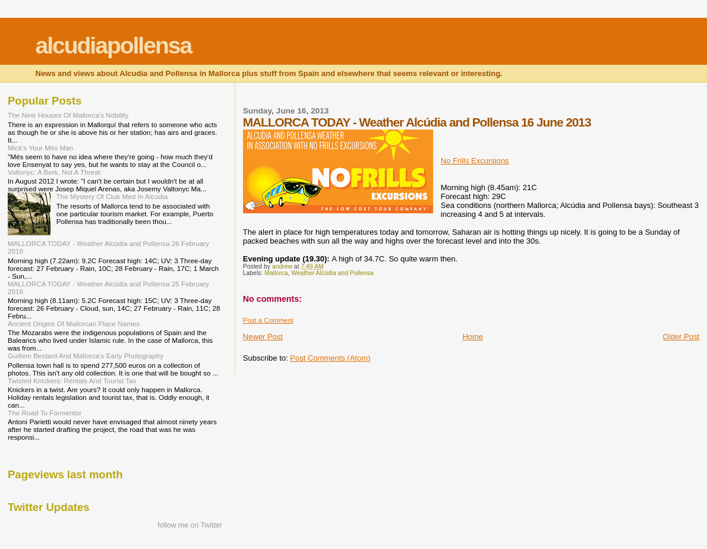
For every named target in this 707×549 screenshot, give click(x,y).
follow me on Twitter (189, 525)
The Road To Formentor (44, 413)
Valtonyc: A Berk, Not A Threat (54, 172)
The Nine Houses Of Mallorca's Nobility (68, 115)
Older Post (681, 336)
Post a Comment (268, 320)
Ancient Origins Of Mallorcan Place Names (74, 323)
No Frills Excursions (475, 160)
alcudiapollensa (114, 45)
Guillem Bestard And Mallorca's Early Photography (85, 355)
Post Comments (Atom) (330, 358)
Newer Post (263, 336)
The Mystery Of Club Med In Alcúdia (112, 196)
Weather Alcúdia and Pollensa (332, 273)
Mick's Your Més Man (40, 148)
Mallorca (276, 273)
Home (472, 336)
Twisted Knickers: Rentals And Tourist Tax (72, 380)
